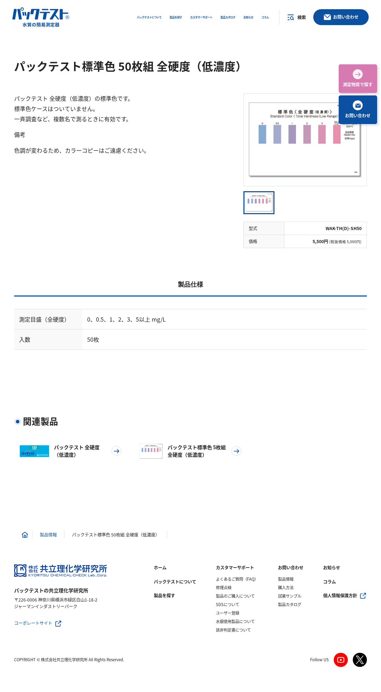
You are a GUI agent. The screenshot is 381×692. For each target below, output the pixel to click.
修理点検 (223, 588)
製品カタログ (289, 605)
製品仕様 (190, 284)
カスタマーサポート (235, 567)
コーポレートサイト (33, 623)
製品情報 (286, 579)
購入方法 (286, 588)
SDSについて (227, 605)
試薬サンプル (289, 596)
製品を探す (164, 595)
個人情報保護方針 (340, 595)
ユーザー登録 (227, 613)
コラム (329, 582)
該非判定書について (233, 630)
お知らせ (331, 567)
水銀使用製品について (235, 621)
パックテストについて (175, 582)
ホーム (160, 567)
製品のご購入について (235, 596)
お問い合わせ (290, 567)
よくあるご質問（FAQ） (237, 579)
